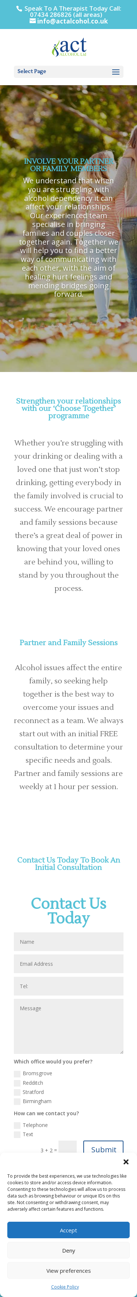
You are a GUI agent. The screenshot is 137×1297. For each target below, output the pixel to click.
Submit (104, 1150)
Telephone (31, 1125)
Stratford (29, 1092)
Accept (68, 1230)
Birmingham (33, 1101)
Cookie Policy (65, 1287)
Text (23, 1134)
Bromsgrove (33, 1073)
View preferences (68, 1270)
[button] (126, 1162)
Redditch (28, 1083)
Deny (68, 1250)
